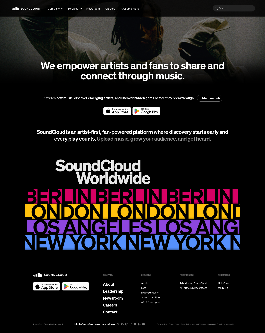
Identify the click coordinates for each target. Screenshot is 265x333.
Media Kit (223, 288)
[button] (55, 8)
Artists (144, 283)
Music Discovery (150, 293)
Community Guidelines (216, 324)
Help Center (224, 283)
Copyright (230, 324)
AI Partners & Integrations (193, 288)
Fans (143, 288)
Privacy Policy (174, 324)
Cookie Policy (186, 324)
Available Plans (130, 8)
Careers (110, 8)
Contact (110, 312)
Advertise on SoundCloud (193, 283)
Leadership (113, 291)
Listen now (207, 98)
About (108, 284)
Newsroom (93, 8)
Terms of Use (162, 324)
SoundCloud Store (150, 297)
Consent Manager (199, 324)
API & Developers (150, 302)
